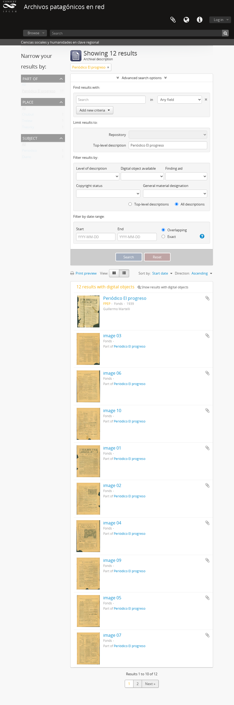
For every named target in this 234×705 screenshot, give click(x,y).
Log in (218, 19)
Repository (117, 134)
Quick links (199, 20)
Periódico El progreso (38, 92)
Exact (169, 236)
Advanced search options (142, 77)
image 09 (112, 560)
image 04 (112, 523)
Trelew (27, 121)
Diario (26, 158)
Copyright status (89, 185)
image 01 (112, 448)
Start (80, 229)
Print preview (83, 273)
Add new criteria (95, 110)
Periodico (29, 151)
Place (28, 101)
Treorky (28, 128)
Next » (150, 683)
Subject (30, 137)
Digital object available (138, 168)
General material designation (165, 185)
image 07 (112, 635)
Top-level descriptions (148, 204)
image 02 (112, 485)
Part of (30, 78)
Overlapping (174, 230)
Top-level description (109, 145)
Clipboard (173, 20)
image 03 (112, 336)
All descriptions (190, 204)
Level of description (91, 168)
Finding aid (174, 168)
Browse (33, 33)
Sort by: (144, 273)
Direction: (182, 273)
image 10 (112, 410)
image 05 (112, 598)
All (24, 85)
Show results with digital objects (163, 287)
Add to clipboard (207, 298)
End (121, 229)
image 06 (112, 373)
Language (186, 20)
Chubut (28, 115)
